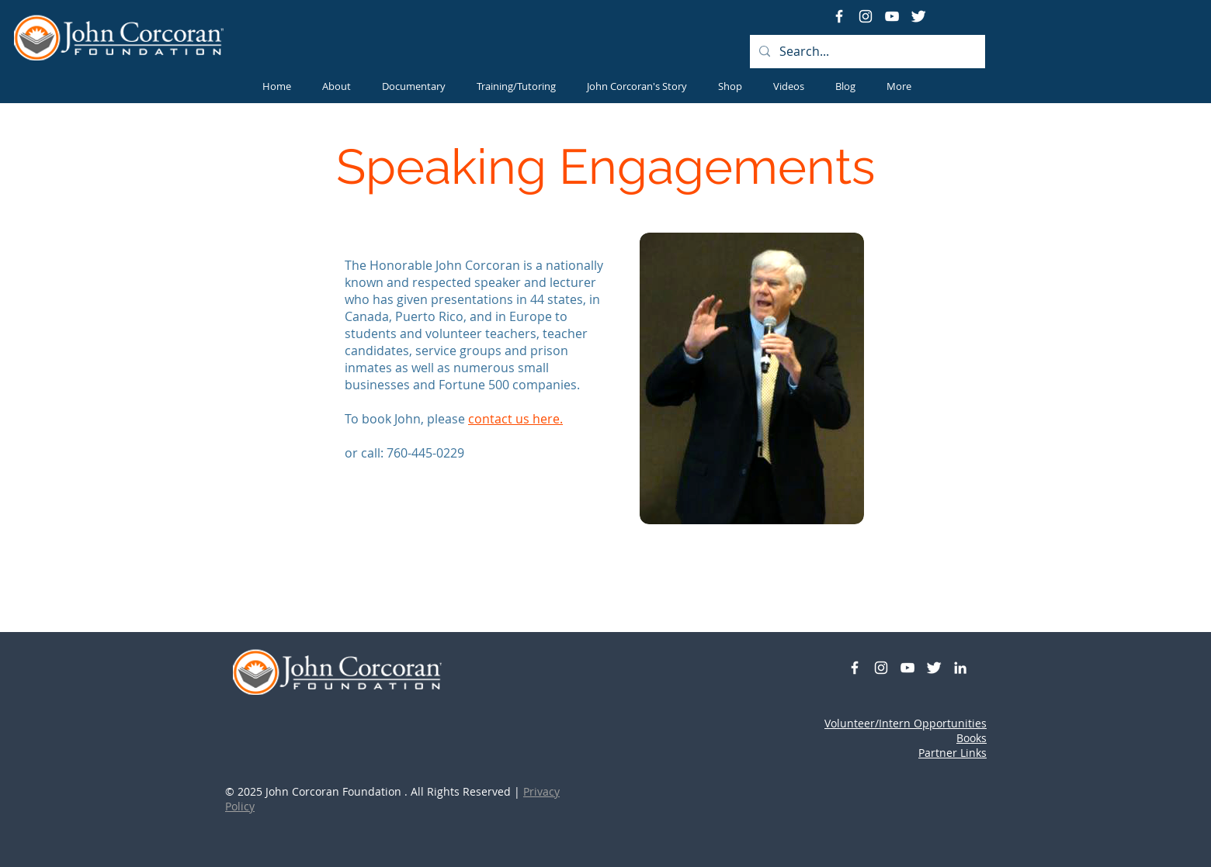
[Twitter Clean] (918, 16)
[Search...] (865, 51)
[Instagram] (865, 16)
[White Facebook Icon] (839, 16)
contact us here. (515, 418)
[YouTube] (891, 16)
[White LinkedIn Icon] (960, 667)
